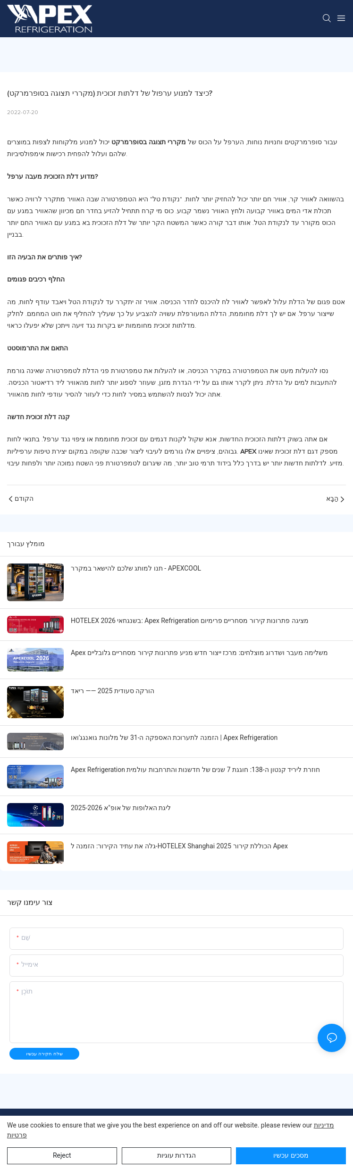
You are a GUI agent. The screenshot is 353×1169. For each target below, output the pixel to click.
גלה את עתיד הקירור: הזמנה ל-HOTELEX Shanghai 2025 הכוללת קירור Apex (179, 846)
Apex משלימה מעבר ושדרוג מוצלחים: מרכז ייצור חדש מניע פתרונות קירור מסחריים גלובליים (199, 652)
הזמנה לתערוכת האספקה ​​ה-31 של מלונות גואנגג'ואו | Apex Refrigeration (174, 737)
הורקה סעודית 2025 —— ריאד (112, 691)
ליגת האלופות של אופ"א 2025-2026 (121, 808)
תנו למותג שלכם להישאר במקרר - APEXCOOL (136, 568)
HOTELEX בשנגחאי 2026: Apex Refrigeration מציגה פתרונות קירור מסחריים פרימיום (190, 620)
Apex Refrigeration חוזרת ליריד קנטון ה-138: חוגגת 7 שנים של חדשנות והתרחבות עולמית (195, 769)
